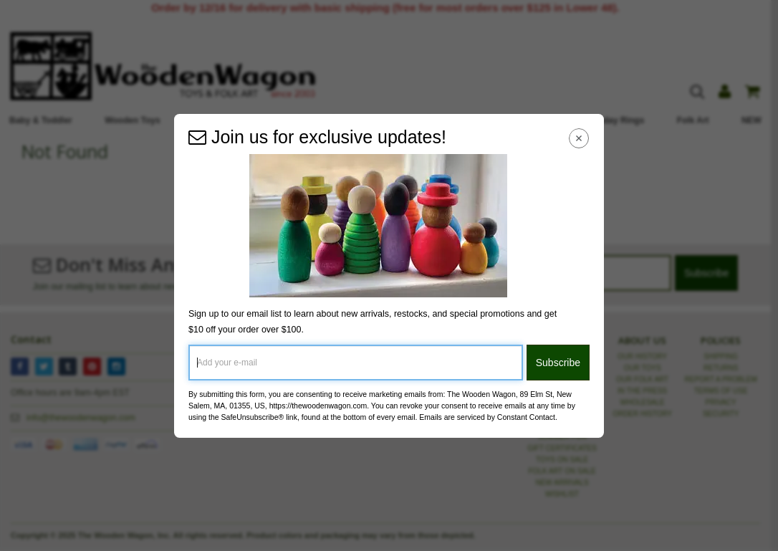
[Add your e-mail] (355, 362)
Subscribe (558, 362)
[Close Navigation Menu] (579, 138)
